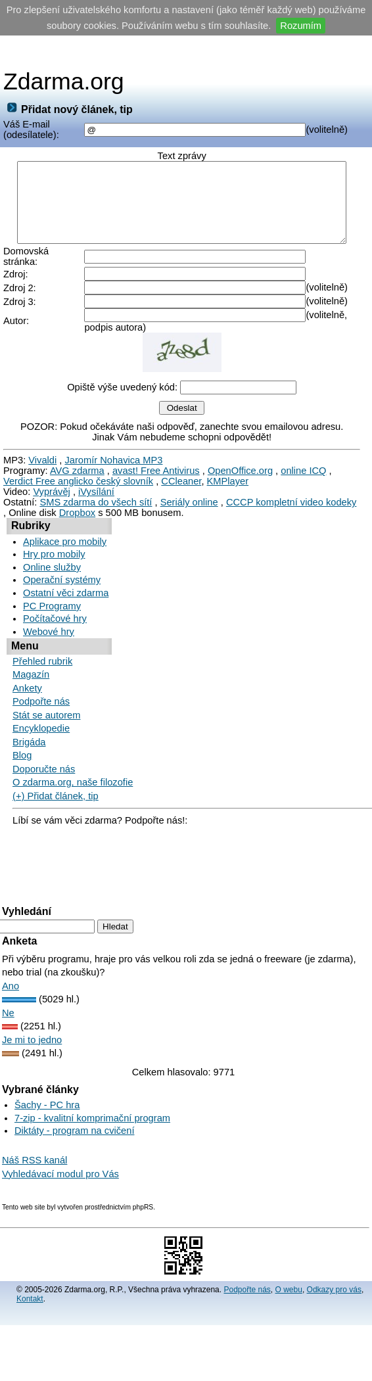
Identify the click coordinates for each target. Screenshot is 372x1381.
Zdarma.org (63, 81)
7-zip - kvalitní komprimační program (92, 1126)
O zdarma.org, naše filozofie (72, 790)
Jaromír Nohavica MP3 (113, 468)
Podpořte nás (41, 710)
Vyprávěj (51, 500)
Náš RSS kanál (34, 1168)
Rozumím (300, 25)
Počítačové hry (55, 627)
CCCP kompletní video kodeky (291, 510)
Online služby (52, 576)
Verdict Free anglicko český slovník (78, 489)
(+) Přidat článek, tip (55, 804)
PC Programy (52, 614)
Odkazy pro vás (334, 1298)
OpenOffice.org (240, 479)
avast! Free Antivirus (156, 479)
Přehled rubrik (42, 670)
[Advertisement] (186, 51)
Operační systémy (62, 588)
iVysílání (96, 500)
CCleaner (181, 489)
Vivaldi (42, 468)
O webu (288, 1298)
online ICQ (303, 479)
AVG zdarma (77, 479)
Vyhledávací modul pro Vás (60, 1182)
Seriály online (189, 510)
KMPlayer (228, 489)
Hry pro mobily (54, 562)
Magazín (30, 683)
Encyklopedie (41, 737)
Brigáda (29, 750)
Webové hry (48, 640)
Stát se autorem (46, 723)
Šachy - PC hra (47, 1113)
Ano (10, 994)
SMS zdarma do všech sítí (95, 510)
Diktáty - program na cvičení (74, 1139)
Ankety (27, 696)
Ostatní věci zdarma (65, 601)
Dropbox (77, 521)
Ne (8, 1021)
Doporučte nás (43, 777)
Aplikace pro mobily (64, 550)
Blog (22, 764)
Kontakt (29, 1307)
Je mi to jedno (32, 1048)
